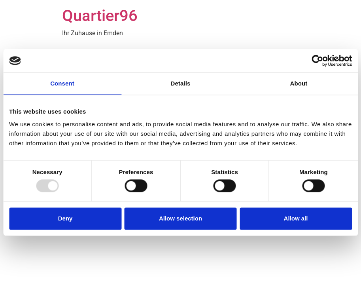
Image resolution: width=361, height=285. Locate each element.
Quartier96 (100, 15)
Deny (65, 218)
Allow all (296, 218)
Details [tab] (181, 83)
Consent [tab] (62, 83)
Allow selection (180, 218)
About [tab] (299, 83)
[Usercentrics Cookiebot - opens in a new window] (317, 60)
